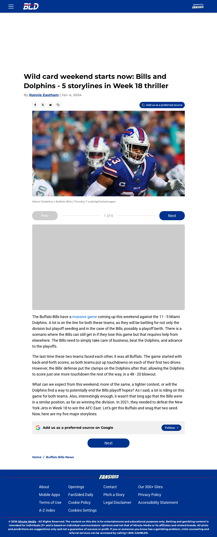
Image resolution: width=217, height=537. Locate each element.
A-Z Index (47, 510)
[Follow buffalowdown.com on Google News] (171, 428)
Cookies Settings (82, 510)
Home (37, 457)
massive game (84, 316)
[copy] (58, 105)
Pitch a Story (114, 494)
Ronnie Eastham (44, 95)
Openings (76, 487)
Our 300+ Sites (150, 487)
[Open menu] (11, 6)
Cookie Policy (79, 502)
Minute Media (27, 521)
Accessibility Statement (158, 502)
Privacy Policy (149, 494)
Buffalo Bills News (60, 457)
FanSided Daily (80, 494)
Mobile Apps (49, 494)
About (44, 487)
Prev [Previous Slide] (45, 215)
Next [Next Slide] (172, 215)
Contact (110, 487)
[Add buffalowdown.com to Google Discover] (162, 105)
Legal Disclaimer (117, 502)
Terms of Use (50, 502)
